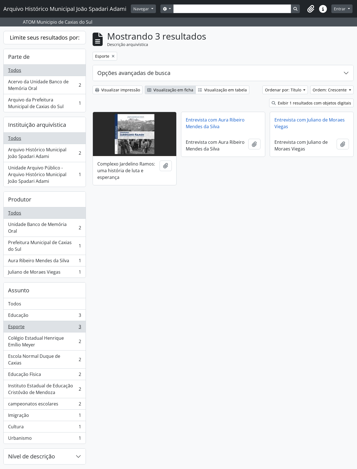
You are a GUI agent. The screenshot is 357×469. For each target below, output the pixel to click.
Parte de (19, 56)
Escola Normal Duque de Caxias (44, 359)
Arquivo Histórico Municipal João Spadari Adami (44, 153)
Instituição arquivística (37, 124)
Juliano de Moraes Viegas (44, 273)
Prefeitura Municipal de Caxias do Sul (44, 245)
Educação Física (44, 375)
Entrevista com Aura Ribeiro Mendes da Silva (215, 123)
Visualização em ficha (170, 90)
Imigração (44, 416)
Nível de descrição (31, 456)
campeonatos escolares (44, 405)
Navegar (141, 8)
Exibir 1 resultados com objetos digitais (311, 103)
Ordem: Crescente (330, 90)
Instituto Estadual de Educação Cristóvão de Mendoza (44, 389)
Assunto (18, 290)
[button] (311, 9)
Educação (44, 316)
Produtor (19, 199)
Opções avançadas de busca (133, 73)
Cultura (44, 427)
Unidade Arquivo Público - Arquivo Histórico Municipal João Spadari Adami (44, 174)
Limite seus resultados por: (44, 37)
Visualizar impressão (117, 90)
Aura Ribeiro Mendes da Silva (44, 261)
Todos (14, 70)
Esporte (44, 327)
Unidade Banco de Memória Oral (44, 227)
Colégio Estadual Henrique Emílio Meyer (44, 341)
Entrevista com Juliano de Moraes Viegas (309, 123)
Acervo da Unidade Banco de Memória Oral (44, 85)
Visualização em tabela (222, 90)
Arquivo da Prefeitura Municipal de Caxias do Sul (44, 103)
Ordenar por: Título (283, 90)
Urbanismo (44, 439)
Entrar (340, 8)
